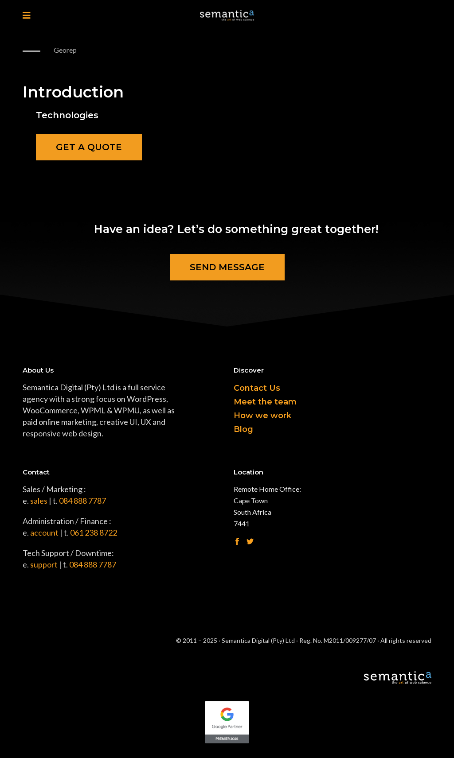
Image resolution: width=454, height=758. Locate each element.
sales (38, 500)
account (44, 532)
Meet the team (265, 402)
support (44, 564)
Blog (243, 429)
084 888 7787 (82, 500)
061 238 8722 (93, 532)
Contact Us (257, 388)
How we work (262, 415)
